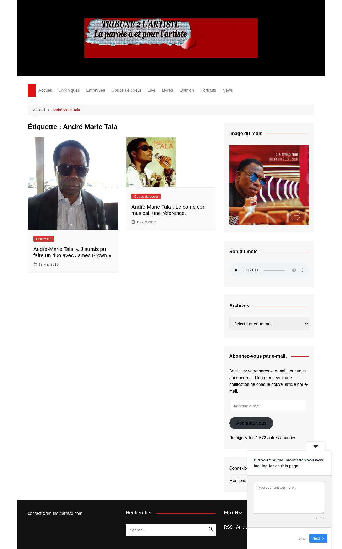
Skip (302, 538)
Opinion (186, 90)
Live (151, 90)
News (227, 90)
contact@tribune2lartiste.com (55, 513)
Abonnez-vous (251, 423)
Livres (167, 90)
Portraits (208, 90)
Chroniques (69, 90)
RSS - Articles (237, 527)
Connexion (239, 468)
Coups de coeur (126, 90)
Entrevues (95, 90)
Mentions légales (245, 480)
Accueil (45, 90)
